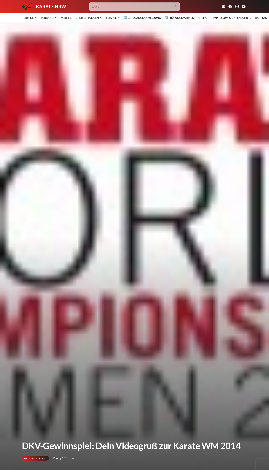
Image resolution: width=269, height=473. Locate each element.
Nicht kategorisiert (35, 458)
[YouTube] (243, 6)
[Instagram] (237, 6)
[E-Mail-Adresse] (223, 6)
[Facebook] (230, 6)
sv (73, 458)
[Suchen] (175, 6)
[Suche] (134, 6)
